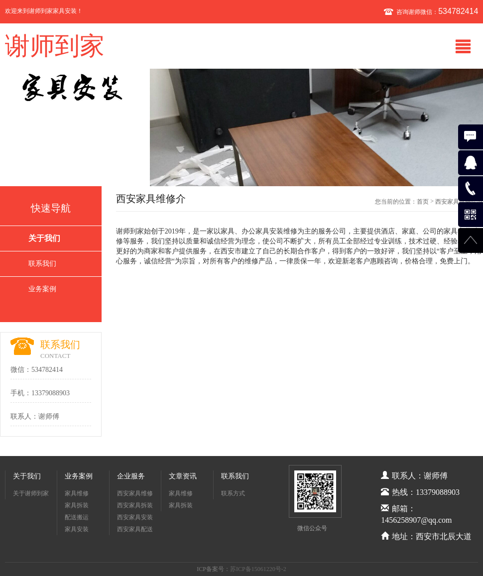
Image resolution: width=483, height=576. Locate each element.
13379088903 (50, 393)
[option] (241, 127)
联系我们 (42, 263)
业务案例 (42, 289)
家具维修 (77, 493)
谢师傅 (48, 416)
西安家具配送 (135, 529)
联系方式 (233, 493)
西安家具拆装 (135, 505)
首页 (423, 201)
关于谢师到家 (31, 493)
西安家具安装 (135, 517)
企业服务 (131, 476)
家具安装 (77, 529)
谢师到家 (55, 46)
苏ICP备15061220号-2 (258, 569)
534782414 (458, 11)
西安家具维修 (135, 493)
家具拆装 (77, 505)
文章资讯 (183, 476)
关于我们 (44, 238)
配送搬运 (77, 517)
